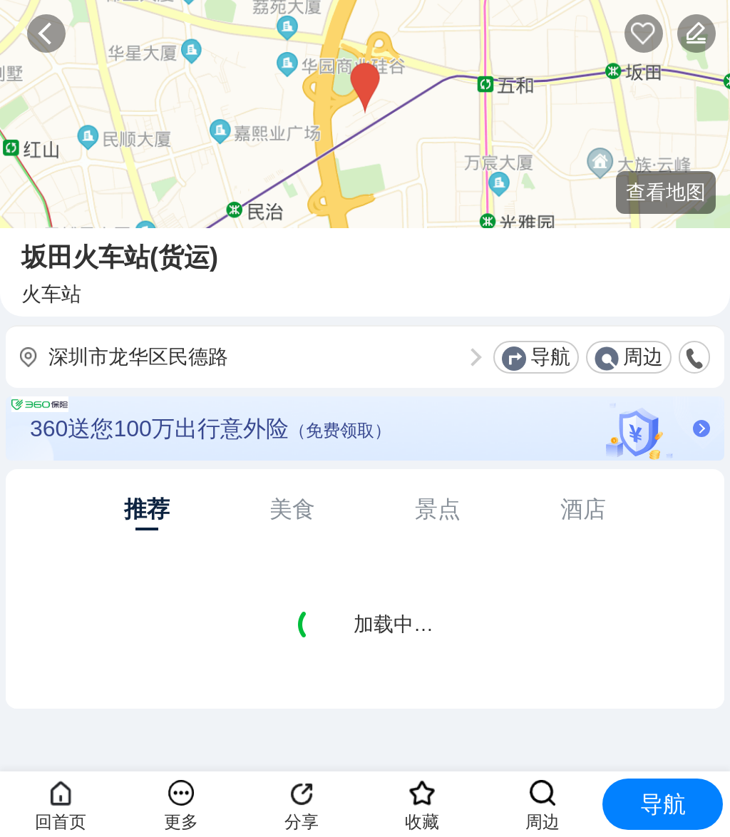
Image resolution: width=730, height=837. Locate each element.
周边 (643, 357)
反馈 (696, 33)
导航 (550, 357)
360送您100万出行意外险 (370, 428)
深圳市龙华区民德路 (138, 357)
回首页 (60, 821)
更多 (181, 821)
